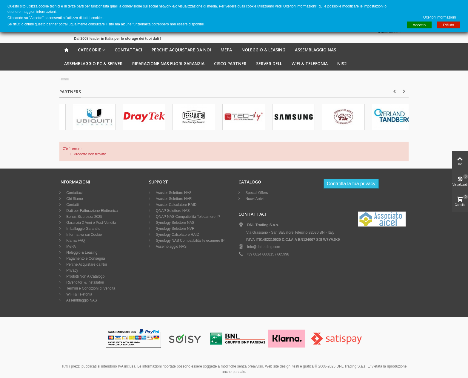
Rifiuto (448, 25)
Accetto (419, 25)
